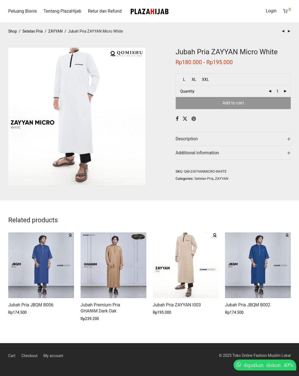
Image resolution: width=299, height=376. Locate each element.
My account (53, 356)
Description (187, 138)
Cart (11, 356)
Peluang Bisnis (22, 11)
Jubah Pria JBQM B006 (30, 304)
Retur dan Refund (105, 11)
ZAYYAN (55, 31)
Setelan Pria (32, 31)
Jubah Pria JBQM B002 (247, 304)
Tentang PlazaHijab (62, 11)
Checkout (29, 356)
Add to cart (233, 103)
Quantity (187, 91)
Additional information (197, 152)
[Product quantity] (277, 91)
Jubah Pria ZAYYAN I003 (177, 304)
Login (271, 10)
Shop (12, 31)
